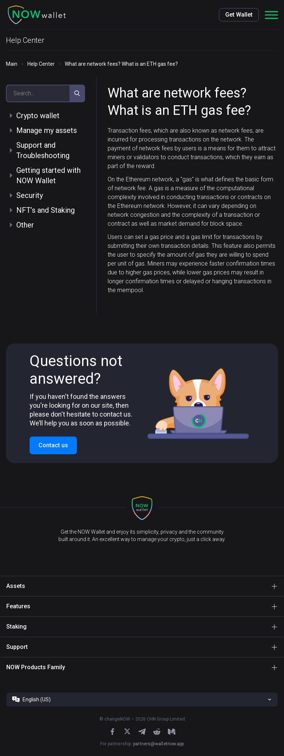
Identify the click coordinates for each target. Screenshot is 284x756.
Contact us (53, 445)
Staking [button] (16, 626)
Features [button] (18, 606)
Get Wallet (239, 14)
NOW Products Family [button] (35, 667)
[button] (37, 15)
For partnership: (142, 743)
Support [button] (17, 646)
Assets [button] (15, 585)
